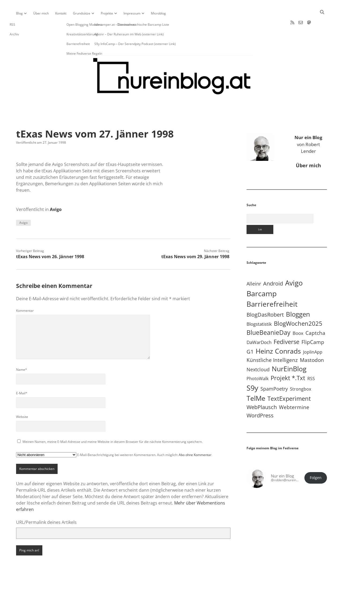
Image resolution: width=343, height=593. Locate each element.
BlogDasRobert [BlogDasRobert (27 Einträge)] (265, 297)
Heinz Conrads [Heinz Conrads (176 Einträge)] (278, 333)
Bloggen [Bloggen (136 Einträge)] (298, 296)
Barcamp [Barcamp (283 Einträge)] (262, 276)
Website (22, 399)
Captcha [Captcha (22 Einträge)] (315, 315)
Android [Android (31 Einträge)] (273, 266)
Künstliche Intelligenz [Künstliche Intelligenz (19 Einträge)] (272, 342)
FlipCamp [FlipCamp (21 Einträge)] (312, 324)
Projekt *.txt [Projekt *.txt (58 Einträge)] (288, 361)
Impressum (132, 13)
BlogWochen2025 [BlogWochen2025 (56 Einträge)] (298, 306)
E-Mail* (21, 376)
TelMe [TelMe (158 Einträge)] (256, 381)
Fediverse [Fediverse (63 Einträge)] (286, 324)
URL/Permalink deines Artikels (46, 505)
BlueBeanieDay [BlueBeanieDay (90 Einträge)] (268, 315)
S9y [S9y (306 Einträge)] (252, 371)
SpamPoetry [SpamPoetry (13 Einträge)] (274, 371)
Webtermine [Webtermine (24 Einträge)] (294, 390)
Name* (21, 352)
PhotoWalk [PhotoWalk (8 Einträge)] (258, 361)
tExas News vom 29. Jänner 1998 (195, 239)
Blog (19, 13)
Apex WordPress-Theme (155, 587)
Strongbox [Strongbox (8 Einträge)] (300, 372)
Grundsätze (81, 13)
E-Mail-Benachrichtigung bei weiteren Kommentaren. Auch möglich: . (114, 437)
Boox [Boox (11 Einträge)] (298, 316)
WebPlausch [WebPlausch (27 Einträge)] (262, 390)
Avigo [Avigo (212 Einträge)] (294, 265)
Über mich (41, 13)
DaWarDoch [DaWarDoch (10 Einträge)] (259, 325)
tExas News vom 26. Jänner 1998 (50, 239)
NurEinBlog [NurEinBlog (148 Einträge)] (289, 351)
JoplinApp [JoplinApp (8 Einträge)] (312, 335)
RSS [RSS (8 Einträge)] (311, 361)
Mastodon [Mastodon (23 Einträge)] (312, 342)
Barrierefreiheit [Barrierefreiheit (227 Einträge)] (272, 287)
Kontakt (60, 13)
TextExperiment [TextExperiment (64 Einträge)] (289, 381)
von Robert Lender (308, 127)
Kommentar (25, 293)
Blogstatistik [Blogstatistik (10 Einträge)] (259, 307)
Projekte (107, 13)
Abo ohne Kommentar (195, 437)
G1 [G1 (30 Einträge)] (250, 334)
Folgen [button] (316, 460)
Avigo (56, 192)
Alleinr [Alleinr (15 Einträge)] (254, 266)
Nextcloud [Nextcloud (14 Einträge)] (258, 352)
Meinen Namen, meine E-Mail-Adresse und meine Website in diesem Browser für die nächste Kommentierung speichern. (113, 424)
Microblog (158, 13)
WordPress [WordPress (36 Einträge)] (260, 398)
